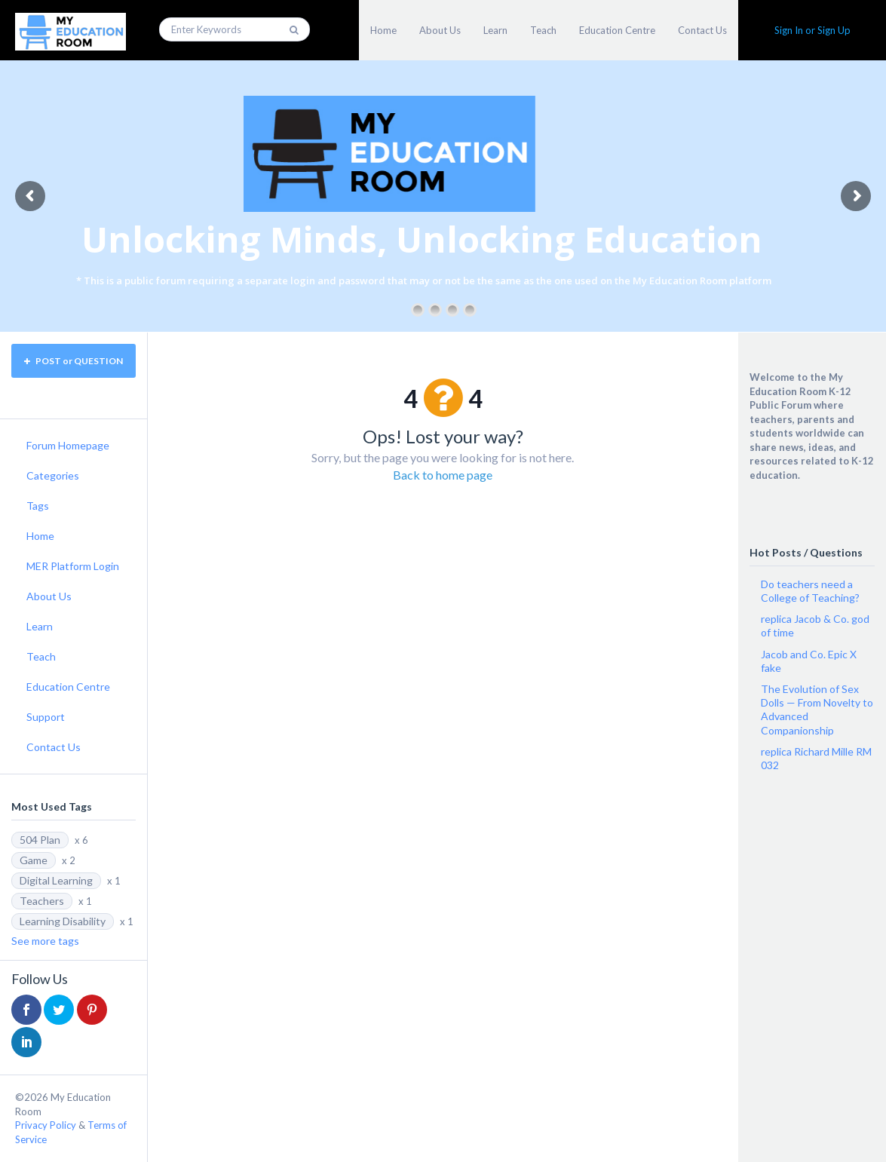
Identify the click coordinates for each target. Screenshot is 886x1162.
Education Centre (617, 30)
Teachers (42, 900)
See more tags (45, 940)
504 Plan (40, 839)
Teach (543, 30)
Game (34, 860)
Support (45, 716)
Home (383, 30)
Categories (52, 475)
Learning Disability (63, 921)
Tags (37, 505)
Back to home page (442, 475)
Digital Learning (56, 880)
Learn (495, 30)
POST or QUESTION (73, 360)
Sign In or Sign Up (812, 30)
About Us (440, 30)
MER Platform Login (72, 566)
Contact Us (702, 30)
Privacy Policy (45, 1125)
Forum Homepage (67, 445)
